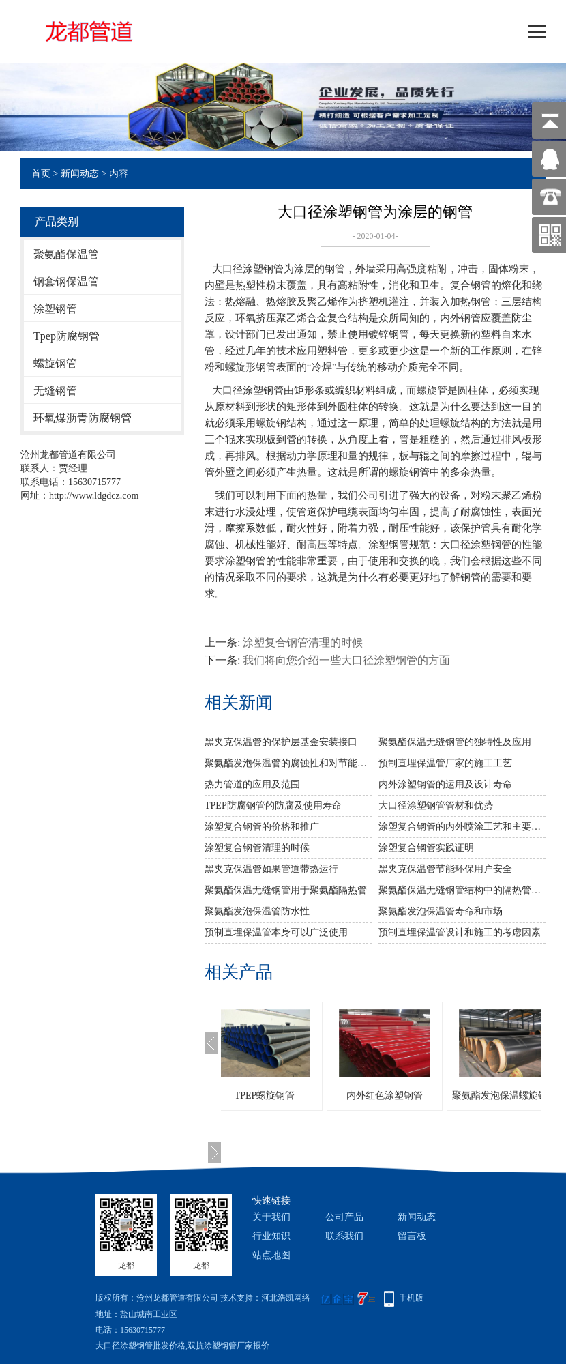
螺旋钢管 (55, 363)
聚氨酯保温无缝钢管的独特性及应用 (454, 742)
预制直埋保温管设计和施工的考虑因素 (459, 932)
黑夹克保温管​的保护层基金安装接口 (281, 742)
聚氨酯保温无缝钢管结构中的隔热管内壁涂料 (462, 890)
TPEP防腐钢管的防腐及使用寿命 (273, 805)
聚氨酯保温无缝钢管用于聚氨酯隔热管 (286, 890)
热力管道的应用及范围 (252, 784)
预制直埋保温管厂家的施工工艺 (445, 763)
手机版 (411, 1298)
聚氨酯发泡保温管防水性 (257, 911)
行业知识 (271, 1236)
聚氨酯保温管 (66, 254)
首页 (40, 174)
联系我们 (344, 1236)
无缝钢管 (55, 390)
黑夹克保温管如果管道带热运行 (271, 869)
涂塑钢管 (55, 309)
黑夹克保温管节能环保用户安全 (445, 869)
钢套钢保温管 (66, 281)
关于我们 (271, 1217)
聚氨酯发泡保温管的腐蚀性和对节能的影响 (288, 763)
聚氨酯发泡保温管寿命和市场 (440, 911)
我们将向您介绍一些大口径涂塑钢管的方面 (346, 660)
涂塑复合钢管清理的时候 (303, 642)
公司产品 (344, 1217)
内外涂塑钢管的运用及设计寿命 (445, 784)
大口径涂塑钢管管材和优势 (435, 805)
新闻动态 (80, 174)
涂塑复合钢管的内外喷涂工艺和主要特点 (462, 827)
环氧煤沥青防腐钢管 (82, 418)
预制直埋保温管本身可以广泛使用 (276, 932)
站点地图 (271, 1255)
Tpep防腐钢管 (66, 336)
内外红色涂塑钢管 (412, 1095)
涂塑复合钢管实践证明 (426, 848)
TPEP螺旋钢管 (292, 1095)
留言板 (412, 1236)
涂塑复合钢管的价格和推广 (262, 827)
